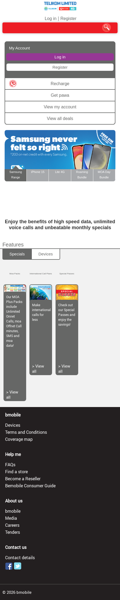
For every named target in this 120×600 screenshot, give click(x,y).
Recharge (60, 83)
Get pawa (60, 95)
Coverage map (19, 439)
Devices (45, 254)
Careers (12, 525)
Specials (17, 254)
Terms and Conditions (26, 432)
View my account (60, 107)
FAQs (10, 465)
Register (68, 18)
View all (12, 394)
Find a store (16, 472)
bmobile (12, 511)
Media (11, 518)
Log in (51, 18)
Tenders (12, 532)
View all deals (60, 118)
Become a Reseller (22, 479)
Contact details (20, 558)
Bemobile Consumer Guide (30, 486)
